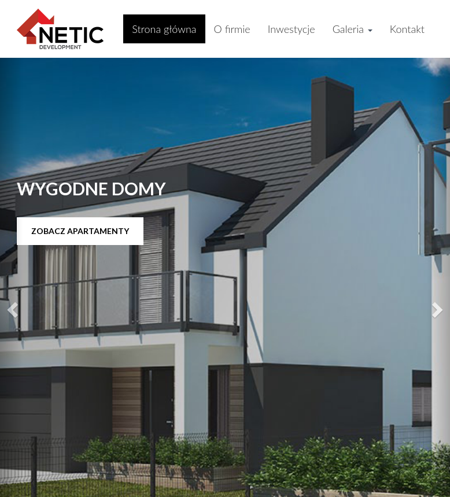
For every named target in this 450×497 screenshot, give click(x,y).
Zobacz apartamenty (80, 231)
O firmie (232, 29)
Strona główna (164, 29)
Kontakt (407, 29)
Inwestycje (291, 29)
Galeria (352, 29)
